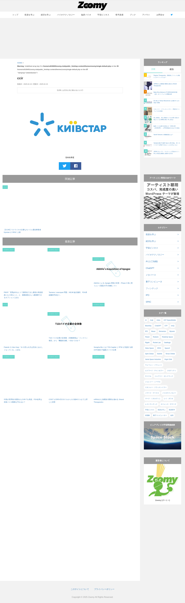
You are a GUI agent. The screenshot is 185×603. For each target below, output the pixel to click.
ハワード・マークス (152, 393)
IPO (147, 295)
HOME (19, 63)
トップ (15, 15)
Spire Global (149, 354)
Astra (158, 320)
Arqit (151, 320)
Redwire (156, 337)
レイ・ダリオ (168, 398)
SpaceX (167, 348)
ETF (166, 326)
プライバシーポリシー (104, 589)
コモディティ (171, 370)
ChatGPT (150, 268)
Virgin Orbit (168, 359)
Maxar (153, 331)
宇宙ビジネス (103, 15)
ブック (133, 15)
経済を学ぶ (46, 15)
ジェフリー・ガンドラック (164, 376)
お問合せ (160, 15)
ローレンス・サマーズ (168, 404)
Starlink (159, 354)
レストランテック (151, 404)
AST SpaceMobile (170, 320)
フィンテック (152, 288)
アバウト (146, 15)
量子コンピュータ (154, 282)
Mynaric (172, 331)
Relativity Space (167, 337)
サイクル (148, 376)
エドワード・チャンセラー (154, 370)
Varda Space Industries (153, 359)
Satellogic (167, 342)
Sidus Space (149, 348)
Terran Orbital (170, 354)
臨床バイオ (86, 15)
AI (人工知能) (152, 261)
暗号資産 (120, 15)
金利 (171, 415)
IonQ (172, 326)
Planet (147, 337)
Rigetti (147, 342)
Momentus (162, 331)
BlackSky (148, 326)
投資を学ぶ (30, 15)
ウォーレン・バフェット (153, 365)
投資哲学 (172, 410)
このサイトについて (80, 589)
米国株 (147, 415)
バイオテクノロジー (66, 15)
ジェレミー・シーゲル (152, 382)
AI (146, 320)
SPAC (148, 302)
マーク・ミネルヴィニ (152, 398)
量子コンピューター (160, 415)
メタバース (151, 275)
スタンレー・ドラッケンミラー (156, 387)
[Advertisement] (92, 38)
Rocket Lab (157, 342)
